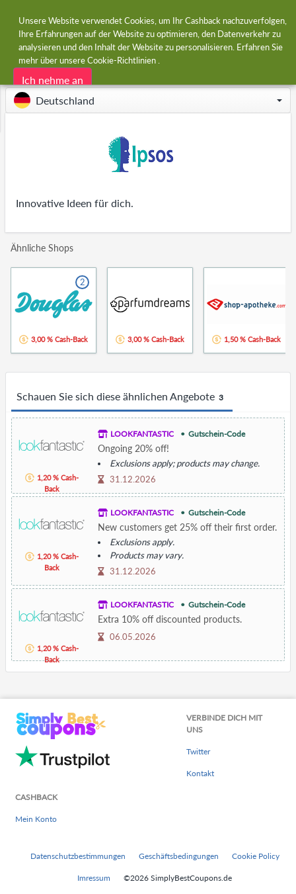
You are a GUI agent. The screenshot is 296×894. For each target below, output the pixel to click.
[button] (148, 100)
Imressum (93, 878)
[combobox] (161, 18)
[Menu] (16, 18)
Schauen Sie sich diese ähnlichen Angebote (122, 397)
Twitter (198, 751)
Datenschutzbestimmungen (78, 856)
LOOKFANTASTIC (142, 434)
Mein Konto (36, 819)
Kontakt (200, 773)
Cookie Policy (255, 856)
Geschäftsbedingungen (179, 856)
